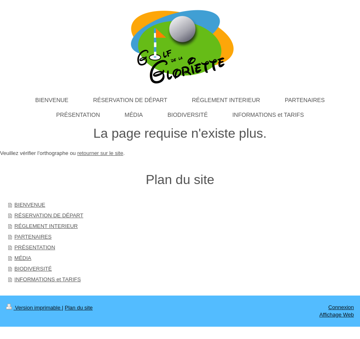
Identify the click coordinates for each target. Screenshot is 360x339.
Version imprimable (34, 308)
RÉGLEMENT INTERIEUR (46, 226)
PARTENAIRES (33, 237)
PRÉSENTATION (34, 247)
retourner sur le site (100, 153)
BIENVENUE (29, 205)
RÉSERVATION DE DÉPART (48, 215)
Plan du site (79, 308)
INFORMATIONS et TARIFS (47, 279)
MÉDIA (22, 258)
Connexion (341, 307)
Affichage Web (336, 315)
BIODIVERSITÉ (33, 269)
